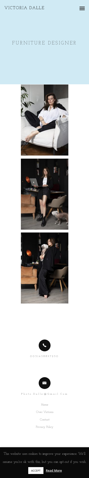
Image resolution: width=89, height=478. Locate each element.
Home (44, 404)
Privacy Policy (44, 427)
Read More (54, 470)
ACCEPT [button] (36, 470)
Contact (45, 419)
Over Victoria (44, 412)
